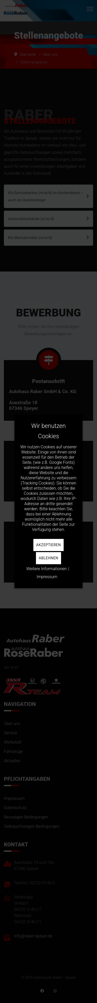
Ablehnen (48, 558)
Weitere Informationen (46, 568)
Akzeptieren (48, 545)
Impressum (46, 576)
